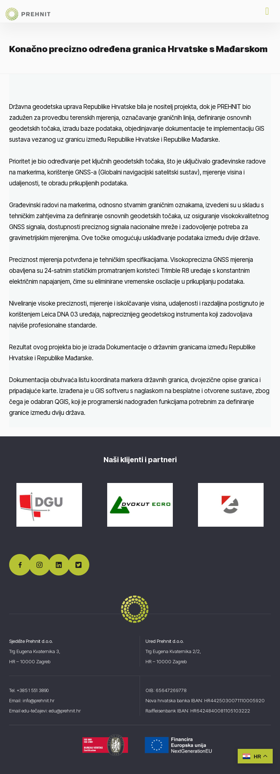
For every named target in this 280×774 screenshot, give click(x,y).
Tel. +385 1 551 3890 (31, 690)
